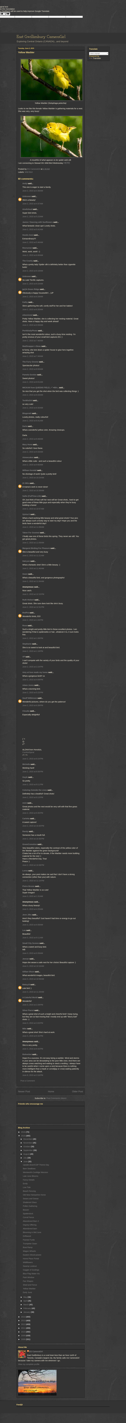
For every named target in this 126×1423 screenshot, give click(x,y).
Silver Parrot (28, 1010)
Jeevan (25, 959)
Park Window (28, 1277)
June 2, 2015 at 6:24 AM (32, 284)
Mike (24, 1029)
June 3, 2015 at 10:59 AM (33, 979)
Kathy (25, 302)
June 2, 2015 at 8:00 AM (32, 369)
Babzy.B (26, 984)
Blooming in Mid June (32, 1232)
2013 (23, 1320)
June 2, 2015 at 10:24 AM (33, 478)
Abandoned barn (30, 1229)
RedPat (25, 613)
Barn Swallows (29, 1169)
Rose (24, 625)
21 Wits (25, 483)
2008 (23, 1339)
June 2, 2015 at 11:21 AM (33, 555)
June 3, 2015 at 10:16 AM (33, 966)
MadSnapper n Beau (31, 346)
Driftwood (27, 1236)
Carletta (26, 818)
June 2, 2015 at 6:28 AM (32, 297)
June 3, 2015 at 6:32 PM (32, 1036)
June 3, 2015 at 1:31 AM (32, 896)
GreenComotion (29, 844)
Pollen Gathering (30, 1206)
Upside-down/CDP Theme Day (36, 1165)
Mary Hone (27, 444)
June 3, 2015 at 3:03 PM (32, 1023)
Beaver (26, 1210)
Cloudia (25, 711)
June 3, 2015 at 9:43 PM (32, 1049)
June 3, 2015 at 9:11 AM (32, 938)
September (28, 1150)
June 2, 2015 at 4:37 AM (32, 204)
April (25, 1301)
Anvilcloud (27, 209)
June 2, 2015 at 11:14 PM (33, 881)
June (25, 1161)
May (25, 1297)
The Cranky (27, 261)
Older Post (77, 1091)
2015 (23, 1136)
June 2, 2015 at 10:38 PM (33, 865)
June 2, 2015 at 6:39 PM (32, 705)
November (28, 1143)
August (26, 1154)
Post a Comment (28, 1081)
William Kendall (29, 470)
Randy (25, 831)
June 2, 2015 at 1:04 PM (32, 620)
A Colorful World (30, 997)
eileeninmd (27, 315)
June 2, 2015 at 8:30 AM (32, 408)
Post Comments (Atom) (56, 1098)
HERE (67, 163)
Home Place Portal (31, 1259)
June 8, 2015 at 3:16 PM (32, 1075)
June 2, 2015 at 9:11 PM (32, 784)
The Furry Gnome (30, 362)
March (26, 1305)
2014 (23, 1317)
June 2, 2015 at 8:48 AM (32, 439)
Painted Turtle (29, 1240)
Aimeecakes (28, 457)
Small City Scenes (30, 943)
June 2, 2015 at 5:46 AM (32, 242)
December (28, 1139)
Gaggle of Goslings (31, 1270)
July (25, 1158)
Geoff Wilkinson (29, 698)
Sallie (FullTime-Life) (31, 496)
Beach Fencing (29, 1191)
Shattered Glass (30, 1202)
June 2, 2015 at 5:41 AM (32, 229)
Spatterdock (28, 1214)
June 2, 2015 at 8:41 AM (32, 421)
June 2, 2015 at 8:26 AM (32, 395)
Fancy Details (29, 1180)
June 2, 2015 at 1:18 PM (32, 651)
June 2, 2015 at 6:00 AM (32, 255)
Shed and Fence (30, 1285)
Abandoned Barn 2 (31, 1221)
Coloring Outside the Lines (34, 790)
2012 (23, 1324)
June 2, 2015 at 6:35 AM (32, 309)
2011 (23, 1328)
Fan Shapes (28, 1281)
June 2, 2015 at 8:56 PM (32, 772)
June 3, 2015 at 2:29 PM (32, 1005)
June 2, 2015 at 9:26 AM (32, 452)
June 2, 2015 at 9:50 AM (32, 465)
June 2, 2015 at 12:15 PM (33, 594)
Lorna (25, 871)
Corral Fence (28, 1217)
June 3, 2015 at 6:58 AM (32, 925)
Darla (24, 426)
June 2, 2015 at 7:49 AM (32, 356)
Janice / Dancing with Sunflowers (37, 222)
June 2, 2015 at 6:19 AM (32, 271)
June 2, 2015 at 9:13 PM (32, 797)
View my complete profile (28, 1364)
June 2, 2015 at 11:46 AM (33, 568)
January (27, 1312)
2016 (23, 1132)
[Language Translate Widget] (98, 53)
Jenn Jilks (27, 915)
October (27, 1146)
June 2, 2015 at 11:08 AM (33, 527)
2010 (23, 1332)
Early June (27, 1292)
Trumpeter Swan (30, 1244)
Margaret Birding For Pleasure (36, 548)
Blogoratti (26, 413)
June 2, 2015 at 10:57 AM (33, 509)
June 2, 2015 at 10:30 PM (33, 826)
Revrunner (27, 248)
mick (24, 803)
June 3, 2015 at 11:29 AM (33, 992)
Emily (25, 1184)
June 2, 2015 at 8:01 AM (32, 382)
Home (51, 1091)
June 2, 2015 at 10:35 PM (33, 839)
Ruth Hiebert (28, 600)
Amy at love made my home (35, 672)
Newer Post (24, 1091)
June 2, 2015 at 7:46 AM (32, 341)
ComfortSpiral (28, 752)
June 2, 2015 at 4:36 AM (32, 191)
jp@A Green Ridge (30, 289)
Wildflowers (28, 1262)
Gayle (25, 777)
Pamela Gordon (29, 375)
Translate (95, 58)
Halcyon (26, 561)
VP (23, 657)
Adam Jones (28, 685)
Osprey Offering (29, 1225)
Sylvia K (26, 514)
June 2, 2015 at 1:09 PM (32, 638)
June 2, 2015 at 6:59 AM (32, 325)
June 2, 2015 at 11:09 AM (33, 543)
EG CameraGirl (36, 1351)
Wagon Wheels (29, 1251)
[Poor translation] (7, 13)
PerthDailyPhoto (29, 331)
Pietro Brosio (28, 886)
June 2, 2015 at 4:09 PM (32, 680)
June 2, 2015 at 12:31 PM (33, 607)
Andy (24, 183)
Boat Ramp (28, 1247)
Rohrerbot (27, 1054)
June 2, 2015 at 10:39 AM (33, 490)
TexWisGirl (27, 400)
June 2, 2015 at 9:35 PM (32, 813)
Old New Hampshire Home (34, 1195)
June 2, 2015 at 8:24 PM (32, 759)
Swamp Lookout (30, 1266)
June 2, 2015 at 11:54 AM (33, 581)
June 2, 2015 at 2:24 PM (32, 667)
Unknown (26, 196)
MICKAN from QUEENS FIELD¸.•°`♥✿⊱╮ (40, 388)
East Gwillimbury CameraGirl (41, 37)
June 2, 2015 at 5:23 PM (32, 692)
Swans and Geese (31, 1199)
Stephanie (27, 644)
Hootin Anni (27, 235)
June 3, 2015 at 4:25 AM (32, 909)
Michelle (26, 764)
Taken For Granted (30, 533)
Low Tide (27, 1187)
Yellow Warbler (29, 1289)
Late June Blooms (30, 1176)
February (27, 1308)
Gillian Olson (28, 972)
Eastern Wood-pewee (32, 1255)
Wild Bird (29, 172)
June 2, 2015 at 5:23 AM (32, 216)
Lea (24, 930)
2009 (23, 1336)
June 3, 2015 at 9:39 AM (32, 953)
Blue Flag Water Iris (31, 1274)
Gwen (25, 574)
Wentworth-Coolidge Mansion (35, 1172)
